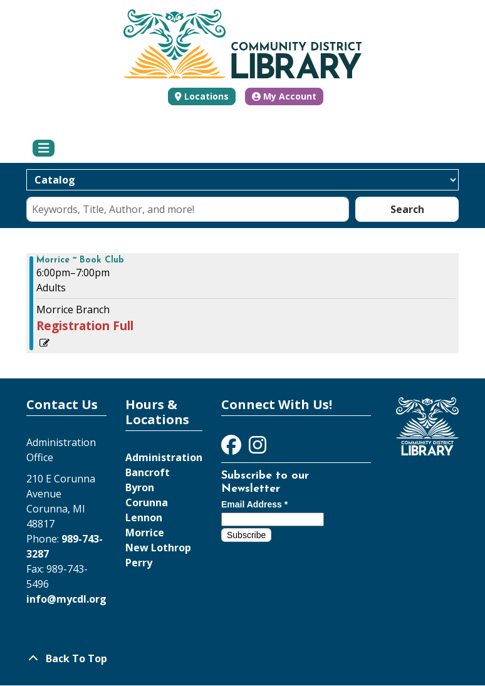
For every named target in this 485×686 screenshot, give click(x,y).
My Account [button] (284, 96)
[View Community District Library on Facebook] (232, 448)
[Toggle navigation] (44, 148)
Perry (138, 562)
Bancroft (147, 472)
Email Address (254, 504)
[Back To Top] (242, 658)
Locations (206, 96)
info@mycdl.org (66, 599)
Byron (139, 487)
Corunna (146, 502)
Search (407, 209)
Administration (163, 457)
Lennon (143, 517)
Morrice (144, 532)
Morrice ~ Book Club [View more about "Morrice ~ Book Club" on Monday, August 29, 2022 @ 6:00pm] (80, 260)
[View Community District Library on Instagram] (257, 448)
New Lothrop (158, 547)
